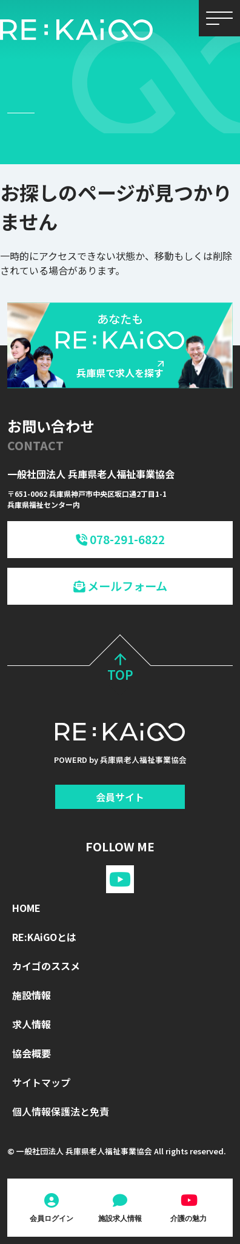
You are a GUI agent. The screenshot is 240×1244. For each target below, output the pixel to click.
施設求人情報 (120, 1218)
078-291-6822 (120, 539)
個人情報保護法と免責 (60, 1111)
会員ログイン (51, 1218)
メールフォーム (120, 585)
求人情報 (31, 1024)
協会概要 (31, 1053)
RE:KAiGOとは (44, 937)
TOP (120, 669)
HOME (26, 907)
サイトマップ (41, 1082)
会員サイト (120, 797)
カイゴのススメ (46, 966)
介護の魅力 (188, 1218)
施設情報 (31, 995)
